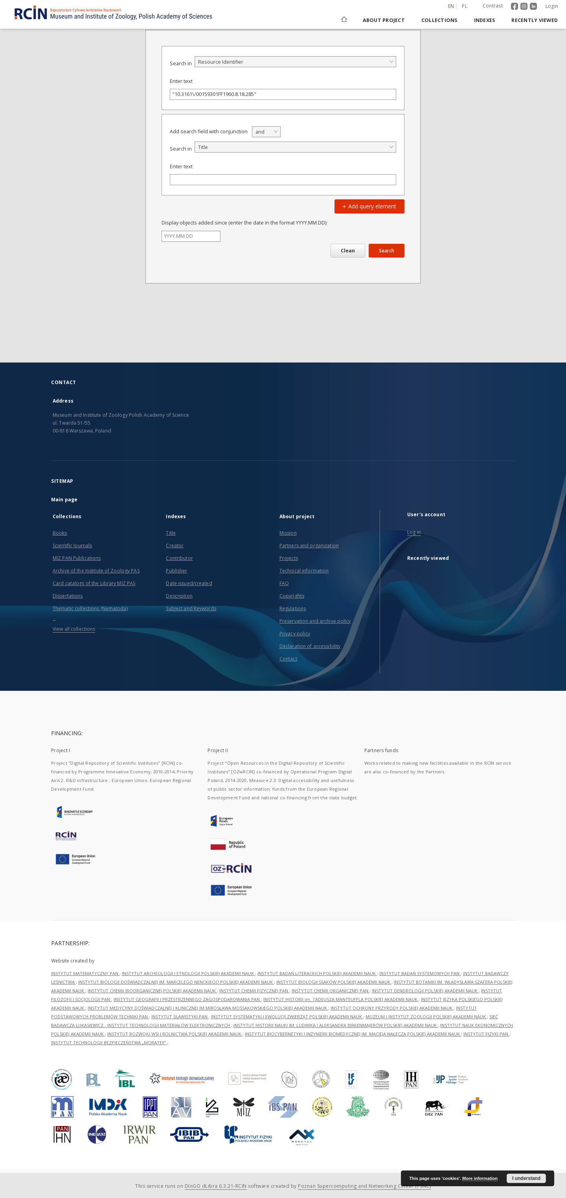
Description (179, 596)
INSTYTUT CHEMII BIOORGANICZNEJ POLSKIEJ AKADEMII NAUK (152, 991)
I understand (526, 1178)
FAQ (284, 583)
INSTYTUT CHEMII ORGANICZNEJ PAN (330, 991)
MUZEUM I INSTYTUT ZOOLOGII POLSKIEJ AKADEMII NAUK (426, 1016)
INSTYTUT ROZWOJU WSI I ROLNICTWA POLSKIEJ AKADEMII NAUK (175, 1034)
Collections (439, 20)
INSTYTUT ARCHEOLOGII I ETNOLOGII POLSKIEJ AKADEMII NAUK (188, 973)
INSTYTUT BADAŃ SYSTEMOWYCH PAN (420, 973)
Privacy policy (295, 633)
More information (480, 1178)
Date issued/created (189, 583)
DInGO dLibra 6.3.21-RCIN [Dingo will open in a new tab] (216, 1186)
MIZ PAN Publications (77, 558)
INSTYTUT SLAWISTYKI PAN (180, 1016)
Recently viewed (534, 20)
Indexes (484, 20)
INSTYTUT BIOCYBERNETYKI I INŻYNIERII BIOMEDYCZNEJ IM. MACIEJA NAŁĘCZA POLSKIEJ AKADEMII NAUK (353, 1034)
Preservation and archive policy (315, 621)
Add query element (368, 206)
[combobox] (295, 61)
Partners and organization (309, 545)
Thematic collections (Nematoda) (90, 608)
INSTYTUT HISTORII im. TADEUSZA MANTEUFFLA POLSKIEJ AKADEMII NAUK (341, 999)
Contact (288, 658)
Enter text (181, 81)
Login (552, 6)
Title (171, 533)
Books (60, 533)
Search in (181, 63)
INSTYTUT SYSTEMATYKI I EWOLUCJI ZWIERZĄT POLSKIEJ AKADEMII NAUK (287, 1016)
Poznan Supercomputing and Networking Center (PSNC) (364, 1186)
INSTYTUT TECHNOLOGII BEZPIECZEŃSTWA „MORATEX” (109, 1042)
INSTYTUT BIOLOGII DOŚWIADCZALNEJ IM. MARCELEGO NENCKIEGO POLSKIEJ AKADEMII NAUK (176, 982)
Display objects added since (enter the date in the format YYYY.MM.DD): (244, 222)
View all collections (74, 629)
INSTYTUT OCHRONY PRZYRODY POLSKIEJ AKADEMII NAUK (392, 1008)
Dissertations (68, 596)
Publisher (176, 570)
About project (384, 20)
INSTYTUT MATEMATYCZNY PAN (85, 973)
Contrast (493, 5)
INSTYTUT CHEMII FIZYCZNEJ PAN (254, 991)
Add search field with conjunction (209, 131)
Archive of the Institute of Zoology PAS (96, 570)
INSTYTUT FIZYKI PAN (486, 1034)
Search (386, 250)
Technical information (304, 570)
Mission (288, 533)
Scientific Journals (72, 545)
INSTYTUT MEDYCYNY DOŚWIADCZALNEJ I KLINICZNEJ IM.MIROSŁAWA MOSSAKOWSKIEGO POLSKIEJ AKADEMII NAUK (208, 1008)
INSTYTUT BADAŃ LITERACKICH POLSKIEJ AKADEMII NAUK (317, 973)
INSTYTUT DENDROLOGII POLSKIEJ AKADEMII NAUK (425, 991)
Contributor (179, 558)
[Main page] (344, 20)
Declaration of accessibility (309, 646)
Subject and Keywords (191, 608)
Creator (175, 545)
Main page (64, 499)
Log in (414, 532)
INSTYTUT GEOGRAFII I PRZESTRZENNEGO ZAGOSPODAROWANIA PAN (187, 999)
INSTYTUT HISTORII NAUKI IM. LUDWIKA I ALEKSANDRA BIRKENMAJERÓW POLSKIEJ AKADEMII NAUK (335, 1025)
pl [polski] (464, 6)
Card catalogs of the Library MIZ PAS (94, 583)
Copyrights (291, 596)
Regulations (292, 608)
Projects (288, 558)
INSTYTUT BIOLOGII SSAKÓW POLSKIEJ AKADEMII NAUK (333, 982)
